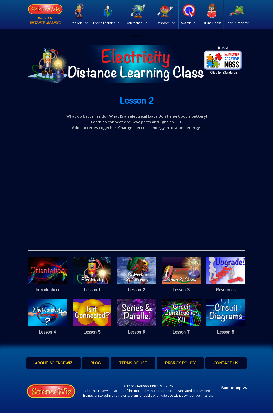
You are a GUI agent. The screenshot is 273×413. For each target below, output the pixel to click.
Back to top (234, 388)
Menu (136, 36)
